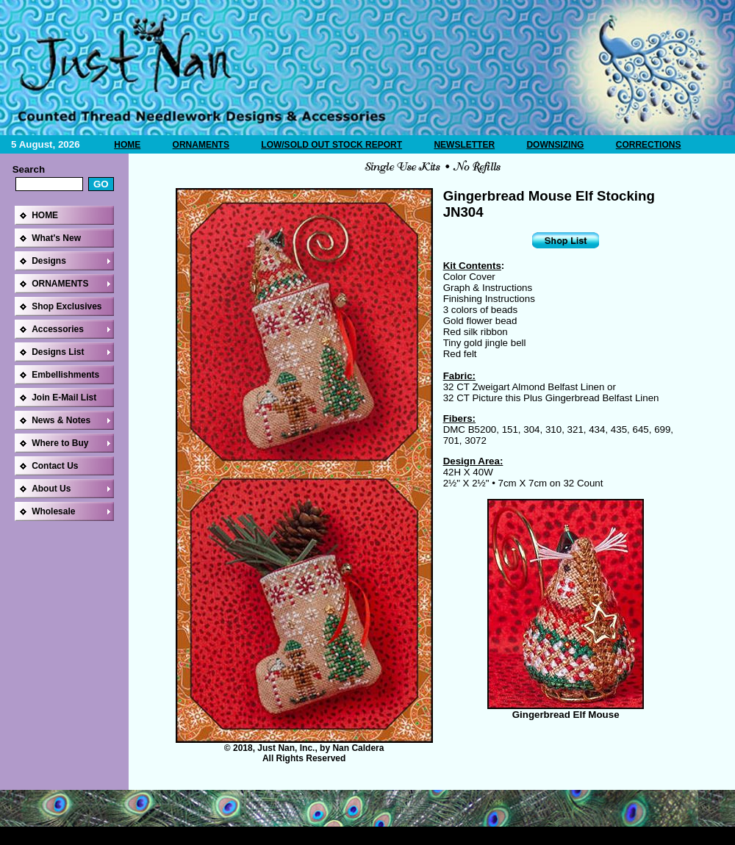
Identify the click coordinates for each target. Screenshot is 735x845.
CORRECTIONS (648, 145)
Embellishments (65, 375)
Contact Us (55, 466)
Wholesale (53, 511)
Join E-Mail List (64, 397)
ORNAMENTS (201, 145)
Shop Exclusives (66, 306)
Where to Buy (60, 443)
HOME (127, 145)
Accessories (58, 329)
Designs (49, 261)
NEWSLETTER (464, 145)
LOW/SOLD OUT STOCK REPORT (331, 145)
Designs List (58, 352)
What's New (56, 238)
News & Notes (61, 420)
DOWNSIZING (555, 145)
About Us (51, 488)
